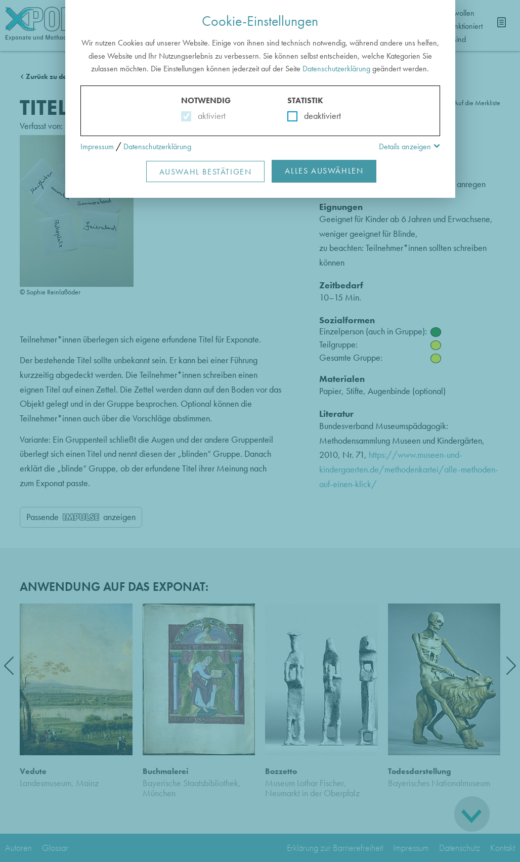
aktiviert (210, 115)
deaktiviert (316, 115)
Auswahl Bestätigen (205, 171)
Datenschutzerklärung (336, 68)
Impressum (97, 146)
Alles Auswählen (324, 170)
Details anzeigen (405, 146)
